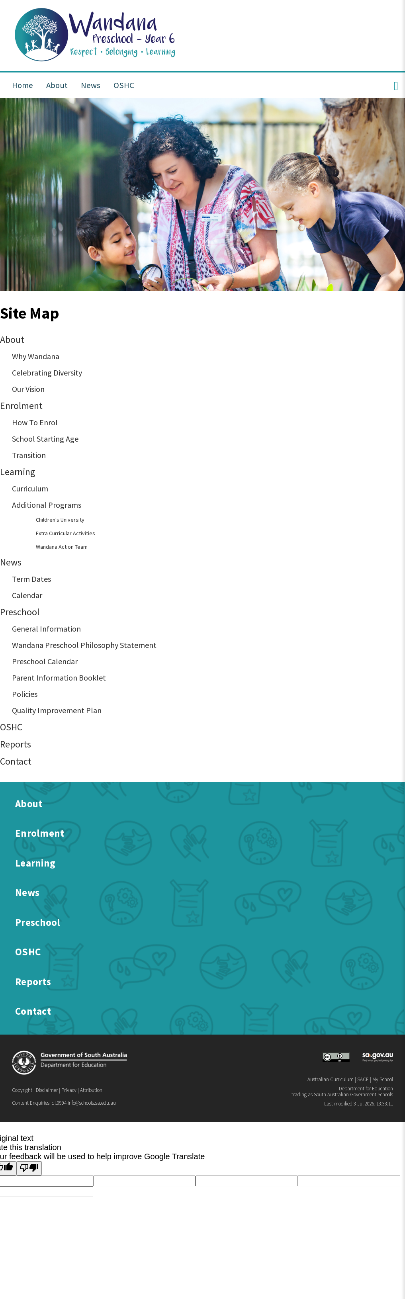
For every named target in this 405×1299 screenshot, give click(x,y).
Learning (17, 472)
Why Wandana (35, 356)
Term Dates (31, 579)
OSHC (11, 727)
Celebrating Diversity (47, 373)
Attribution (91, 1090)
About (12, 339)
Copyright (22, 1090)
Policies (24, 694)
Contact (15, 761)
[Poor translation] (29, 1168)
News (11, 562)
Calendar (27, 595)
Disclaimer (47, 1090)
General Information (46, 629)
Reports (15, 744)
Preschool (19, 612)
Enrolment (21, 405)
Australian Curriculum (330, 1079)
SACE (363, 1079)
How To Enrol (35, 422)
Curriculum (30, 488)
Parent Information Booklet (59, 678)
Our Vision (28, 389)
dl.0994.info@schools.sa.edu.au (84, 1102)
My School (382, 1079)
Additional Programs (46, 505)
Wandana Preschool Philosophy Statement (84, 645)
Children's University (60, 519)
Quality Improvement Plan (57, 710)
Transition (29, 455)
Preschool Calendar (45, 661)
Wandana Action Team (62, 546)
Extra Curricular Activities (65, 533)
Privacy (68, 1090)
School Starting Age (45, 439)
